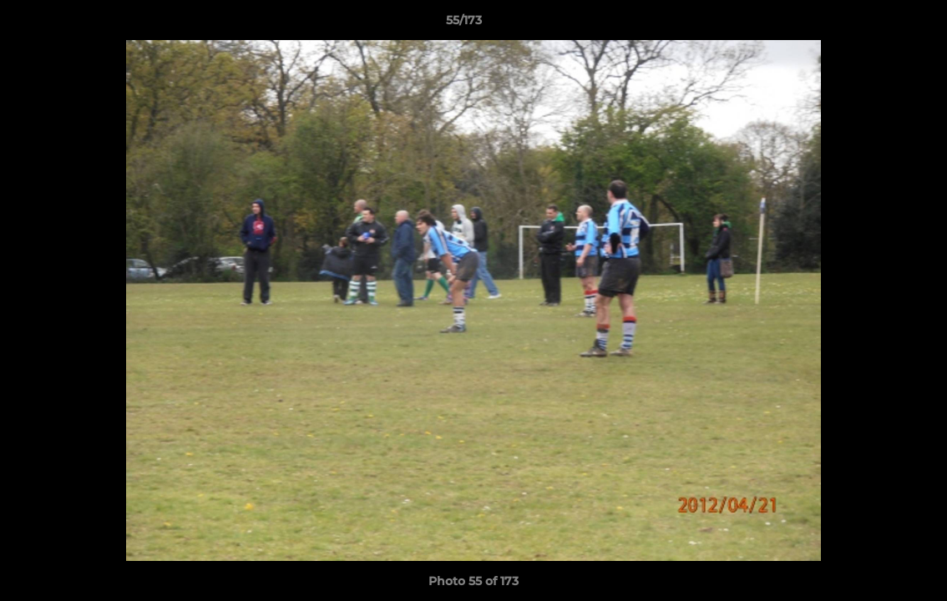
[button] (877, 24)
